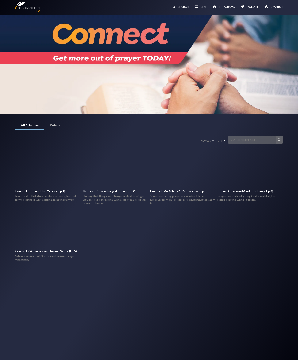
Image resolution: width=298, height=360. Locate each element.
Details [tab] (55, 125)
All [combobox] (220, 140)
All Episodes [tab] (29, 125)
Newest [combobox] (205, 140)
